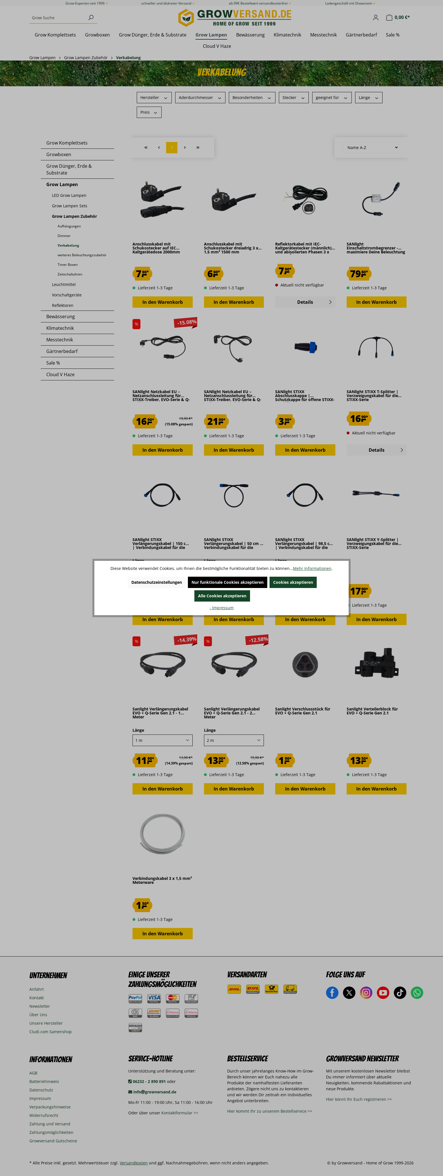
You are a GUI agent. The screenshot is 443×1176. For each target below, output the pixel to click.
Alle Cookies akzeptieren (222, 595)
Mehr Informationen (312, 568)
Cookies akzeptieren (293, 582)
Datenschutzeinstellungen (156, 582)
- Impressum (222, 607)
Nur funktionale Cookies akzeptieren (228, 582)
